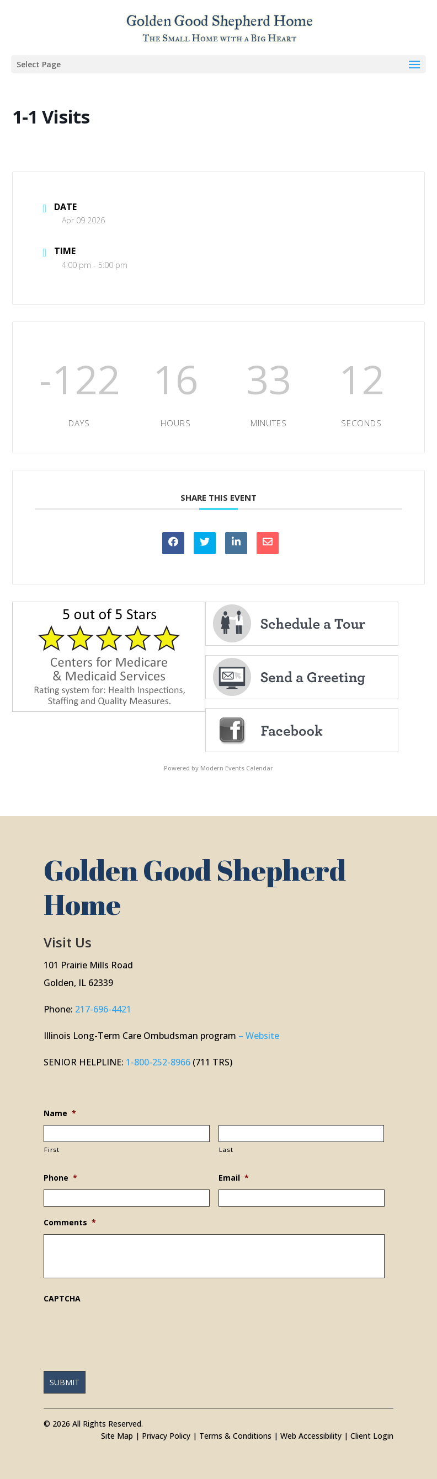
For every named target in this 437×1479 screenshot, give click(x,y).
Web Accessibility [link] (311, 1435)
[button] (218, 64)
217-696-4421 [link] (103, 1009)
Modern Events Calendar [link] (236, 768)
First (51, 1149)
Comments (70, 1223)
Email (233, 1178)
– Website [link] (258, 1036)
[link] (219, 27)
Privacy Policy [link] (166, 1435)
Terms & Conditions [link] (235, 1435)
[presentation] (127, 1331)
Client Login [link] (371, 1435)
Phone (60, 1178)
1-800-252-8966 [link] (158, 1062)
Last (226, 1149)
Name (60, 1113)
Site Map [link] (117, 1435)
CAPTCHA (62, 1299)
